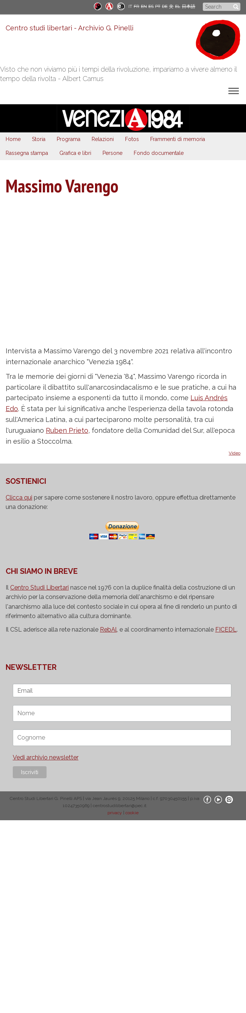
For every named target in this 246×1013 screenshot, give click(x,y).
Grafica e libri (75, 153)
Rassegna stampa (27, 153)
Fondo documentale (159, 153)
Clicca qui (19, 497)
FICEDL (226, 629)
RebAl (108, 629)
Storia (38, 139)
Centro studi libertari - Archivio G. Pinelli (69, 28)
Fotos (132, 139)
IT (130, 6)
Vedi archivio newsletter (45, 757)
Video (234, 453)
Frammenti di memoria (177, 139)
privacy (114, 812)
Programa (68, 139)
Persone (112, 153)
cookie (132, 812)
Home (13, 139)
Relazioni (103, 139)
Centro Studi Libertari (39, 587)
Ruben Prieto (67, 430)
